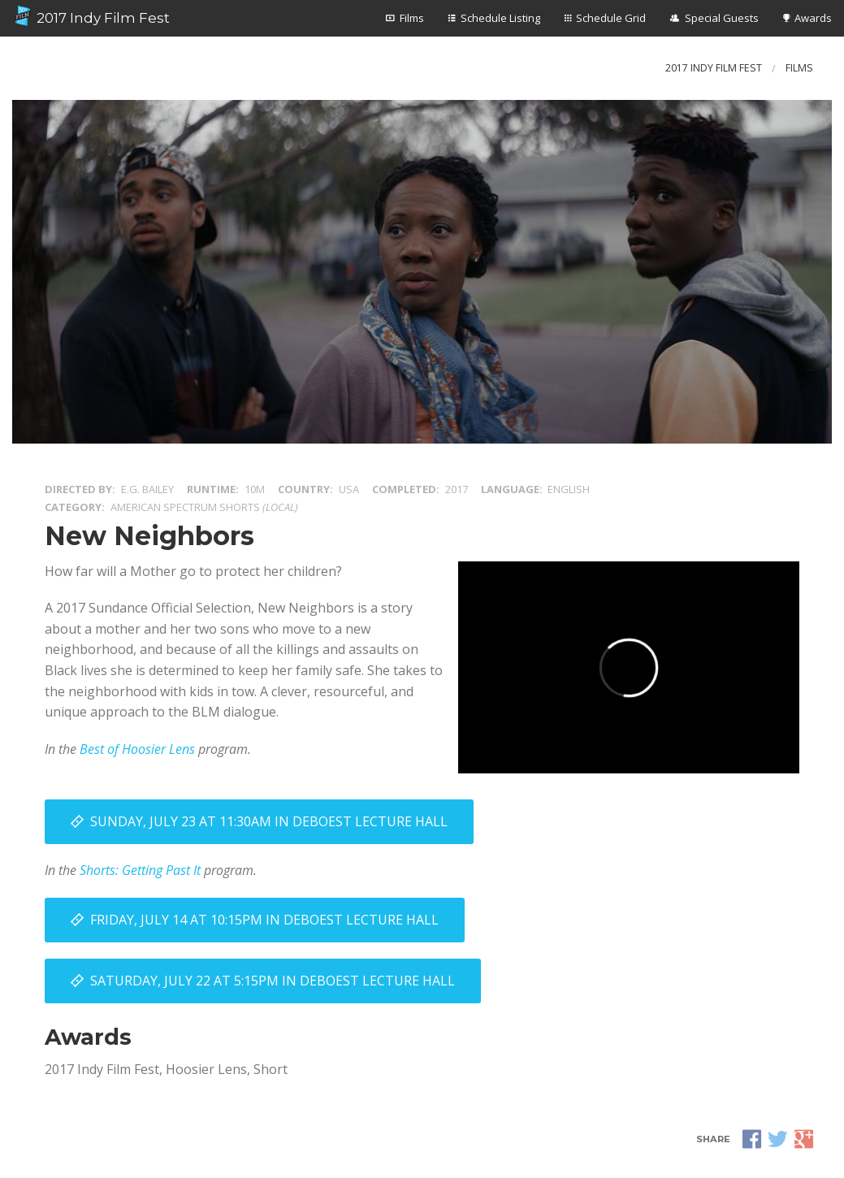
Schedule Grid (611, 18)
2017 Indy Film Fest (91, 16)
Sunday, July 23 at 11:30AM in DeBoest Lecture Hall (269, 821)
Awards (813, 18)
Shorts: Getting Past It (140, 870)
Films (412, 18)
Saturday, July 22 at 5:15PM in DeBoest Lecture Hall (272, 981)
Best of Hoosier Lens (137, 749)
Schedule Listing (500, 18)
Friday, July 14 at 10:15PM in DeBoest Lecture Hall (264, 920)
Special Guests (722, 18)
